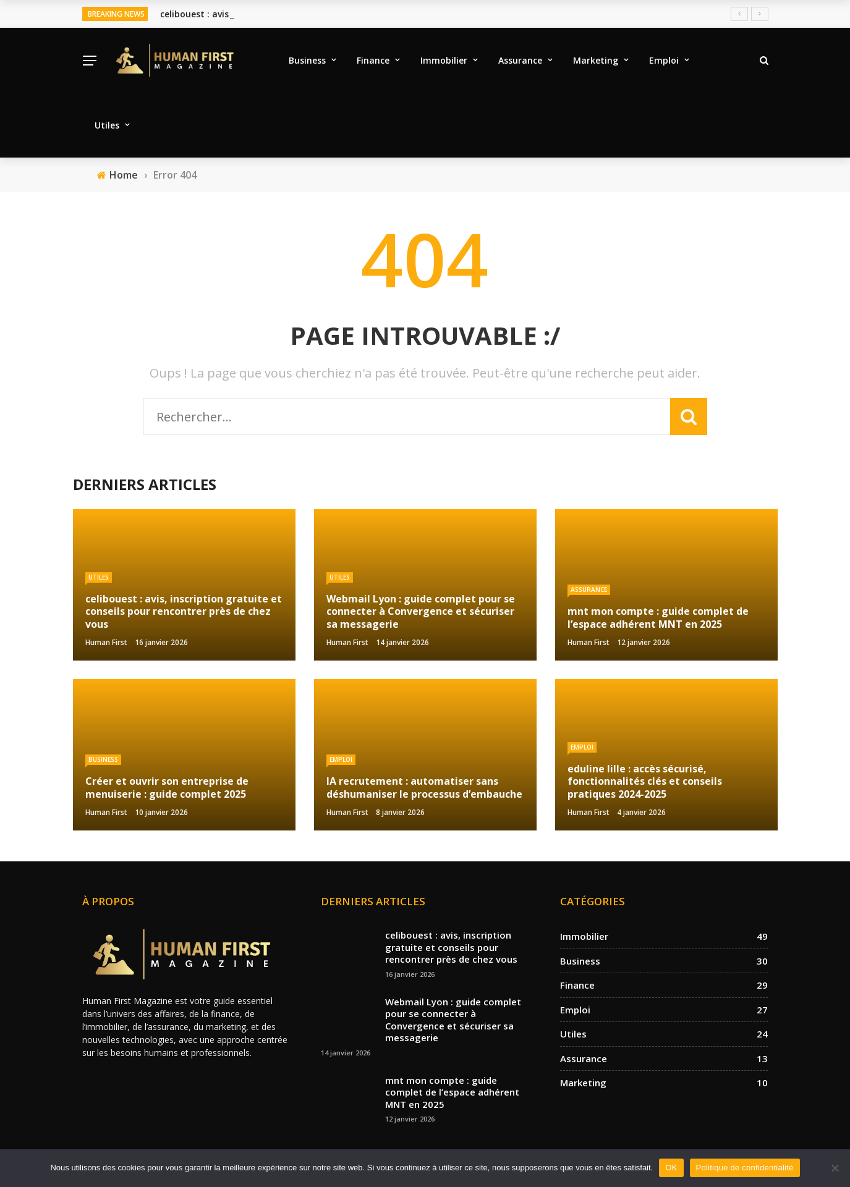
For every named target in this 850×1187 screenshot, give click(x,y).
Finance (373, 60)
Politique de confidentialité (745, 1167)
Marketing (595, 60)
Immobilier (443, 60)
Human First (106, 642)
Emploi (664, 60)
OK (671, 1167)
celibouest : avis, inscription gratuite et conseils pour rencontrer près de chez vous (451, 947)
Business (307, 60)
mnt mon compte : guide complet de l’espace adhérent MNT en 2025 (452, 1092)
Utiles (107, 125)
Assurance (520, 60)
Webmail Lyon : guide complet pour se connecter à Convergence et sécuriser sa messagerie (453, 1019)
